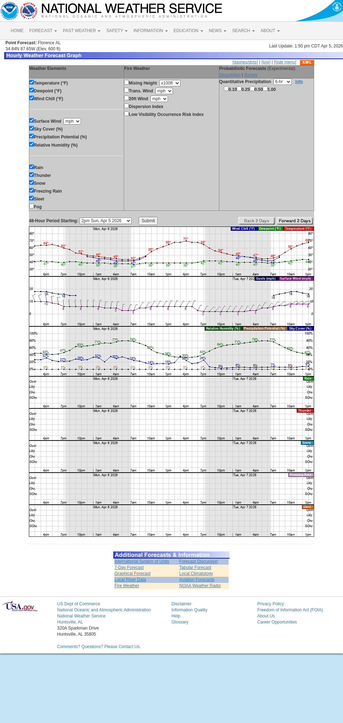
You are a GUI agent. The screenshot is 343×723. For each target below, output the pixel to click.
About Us (266, 615)
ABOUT (270, 30)
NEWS (217, 30)
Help (176, 615)
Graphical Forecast (132, 573)
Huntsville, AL (70, 622)
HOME (17, 30)
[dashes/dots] (245, 62)
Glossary (180, 622)
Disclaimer (181, 603)
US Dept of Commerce (78, 603)
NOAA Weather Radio (200, 585)
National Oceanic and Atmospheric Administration (104, 609)
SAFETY (117, 30)
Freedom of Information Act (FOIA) (290, 609)
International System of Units (141, 561)
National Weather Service (81, 615)
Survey (250, 74)
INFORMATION (150, 30)
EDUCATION (188, 30)
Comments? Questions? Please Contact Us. (99, 646)
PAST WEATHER (82, 30)
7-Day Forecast (129, 567)
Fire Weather (126, 585)
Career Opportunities (277, 622)
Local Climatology (196, 573)
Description (230, 74)
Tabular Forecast (195, 567)
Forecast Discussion (198, 561)
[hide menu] (285, 62)
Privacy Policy (270, 603)
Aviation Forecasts (197, 579)
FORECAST (43, 30)
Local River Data (130, 579)
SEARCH (243, 30)
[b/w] (265, 62)
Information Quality (190, 609)
